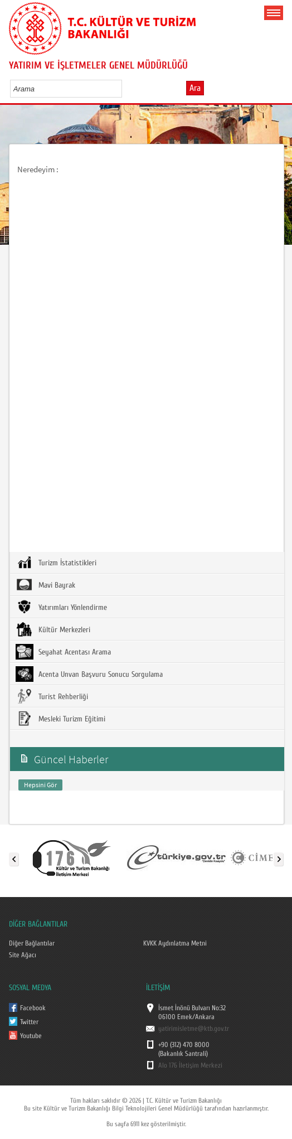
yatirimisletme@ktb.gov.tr (193, 1029)
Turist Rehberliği (52, 696)
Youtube (31, 1036)
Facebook (33, 1008)
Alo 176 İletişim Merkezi (190, 1065)
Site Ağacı (22, 955)
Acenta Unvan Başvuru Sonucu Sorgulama (89, 674)
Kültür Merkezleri (53, 629)
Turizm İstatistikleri (56, 562)
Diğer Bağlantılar (32, 943)
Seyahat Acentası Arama (63, 652)
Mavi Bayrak (45, 585)
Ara (195, 88)
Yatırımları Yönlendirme (61, 607)
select (125, 89)
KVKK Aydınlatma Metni (175, 943)
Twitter (29, 1022)
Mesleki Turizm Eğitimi (60, 718)
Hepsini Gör (40, 785)
